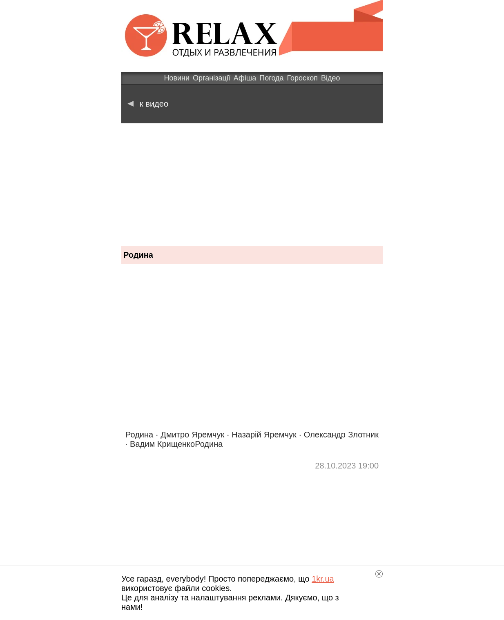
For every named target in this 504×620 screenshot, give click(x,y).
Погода (271, 78)
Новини (177, 78)
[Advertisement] (252, 184)
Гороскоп (302, 78)
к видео (147, 103)
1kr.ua (323, 578)
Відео (330, 78)
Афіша (245, 78)
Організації (211, 78)
